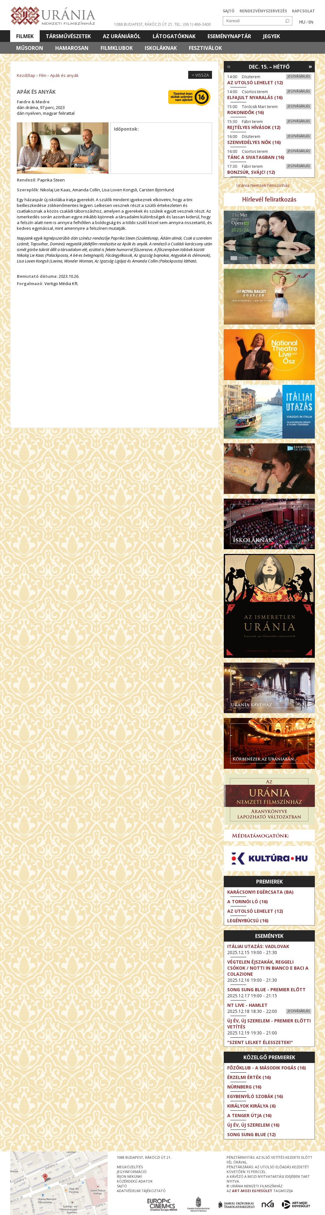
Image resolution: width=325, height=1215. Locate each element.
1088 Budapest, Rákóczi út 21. (143, 24)
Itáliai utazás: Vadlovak (258, 946)
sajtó (122, 1186)
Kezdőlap (26, 75)
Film (42, 75)
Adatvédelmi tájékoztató (141, 1190)
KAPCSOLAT (303, 11)
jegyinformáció (132, 1171)
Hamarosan (72, 47)
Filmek (25, 36)
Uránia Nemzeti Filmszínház (263, 185)
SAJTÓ (229, 11)
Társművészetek (68, 36)
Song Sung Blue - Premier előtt (266, 989)
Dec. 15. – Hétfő (269, 66)
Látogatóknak (174, 36)
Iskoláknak (161, 47)
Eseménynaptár (229, 36)
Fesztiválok (205, 47)
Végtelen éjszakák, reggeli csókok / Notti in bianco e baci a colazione (267, 968)
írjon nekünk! (129, 1176)
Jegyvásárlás (299, 76)
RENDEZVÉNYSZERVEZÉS (263, 11)
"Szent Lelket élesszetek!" (260, 1042)
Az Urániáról (122, 36)
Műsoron (29, 47)
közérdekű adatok (135, 1181)
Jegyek (271, 36)
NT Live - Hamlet (247, 1005)
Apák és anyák (64, 75)
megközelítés (130, 1166)
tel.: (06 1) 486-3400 (192, 24)
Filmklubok (117, 47)
